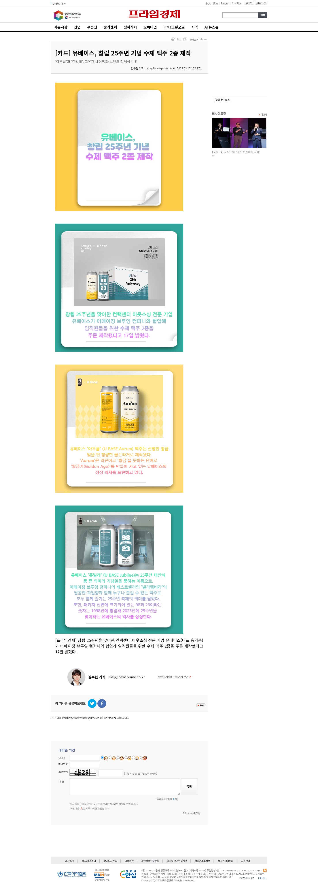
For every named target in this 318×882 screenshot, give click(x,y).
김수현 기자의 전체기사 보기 (174, 677)
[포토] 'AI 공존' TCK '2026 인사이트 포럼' (236, 152)
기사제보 (237, 3)
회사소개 (69, 861)
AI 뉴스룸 (211, 27)
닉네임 (62, 758)
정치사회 (130, 27)
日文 (215, 3)
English (225, 3)
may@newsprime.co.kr (127, 677)
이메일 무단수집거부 (177, 861)
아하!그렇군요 (174, 27)
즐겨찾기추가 (59, 4)
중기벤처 (110, 27)
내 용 (61, 781)
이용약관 (129, 861)
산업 (77, 27)
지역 (194, 27)
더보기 (263, 114)
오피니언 (150, 27)
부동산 (92, 27)
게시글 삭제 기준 (191, 813)
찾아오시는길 (110, 861)
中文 (208, 3)
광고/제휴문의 (89, 861)
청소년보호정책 (202, 861)
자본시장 (60, 27)
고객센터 (245, 861)
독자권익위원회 (225, 861)
